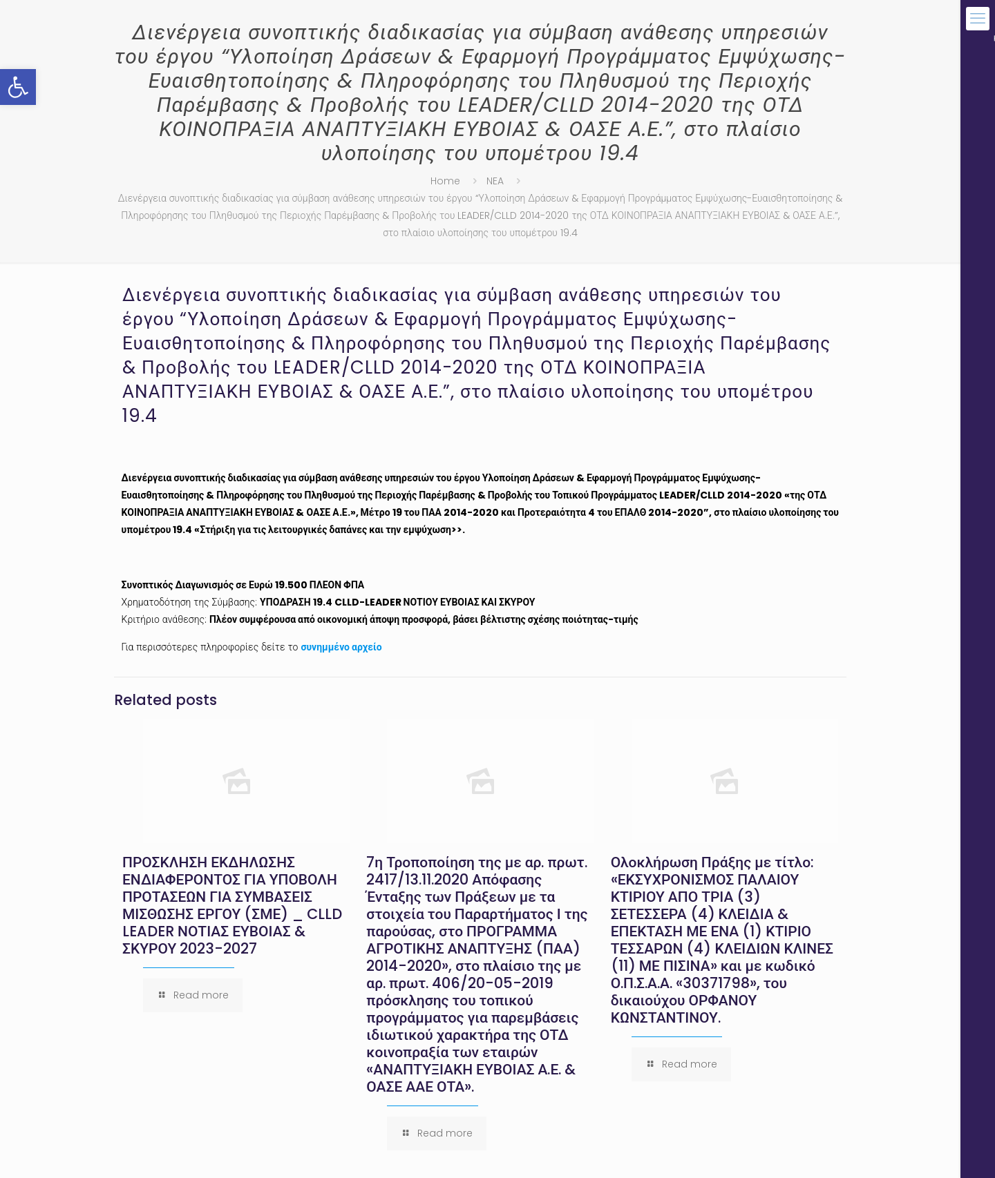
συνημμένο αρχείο (341, 647)
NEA (495, 181)
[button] (18, 87)
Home (445, 181)
